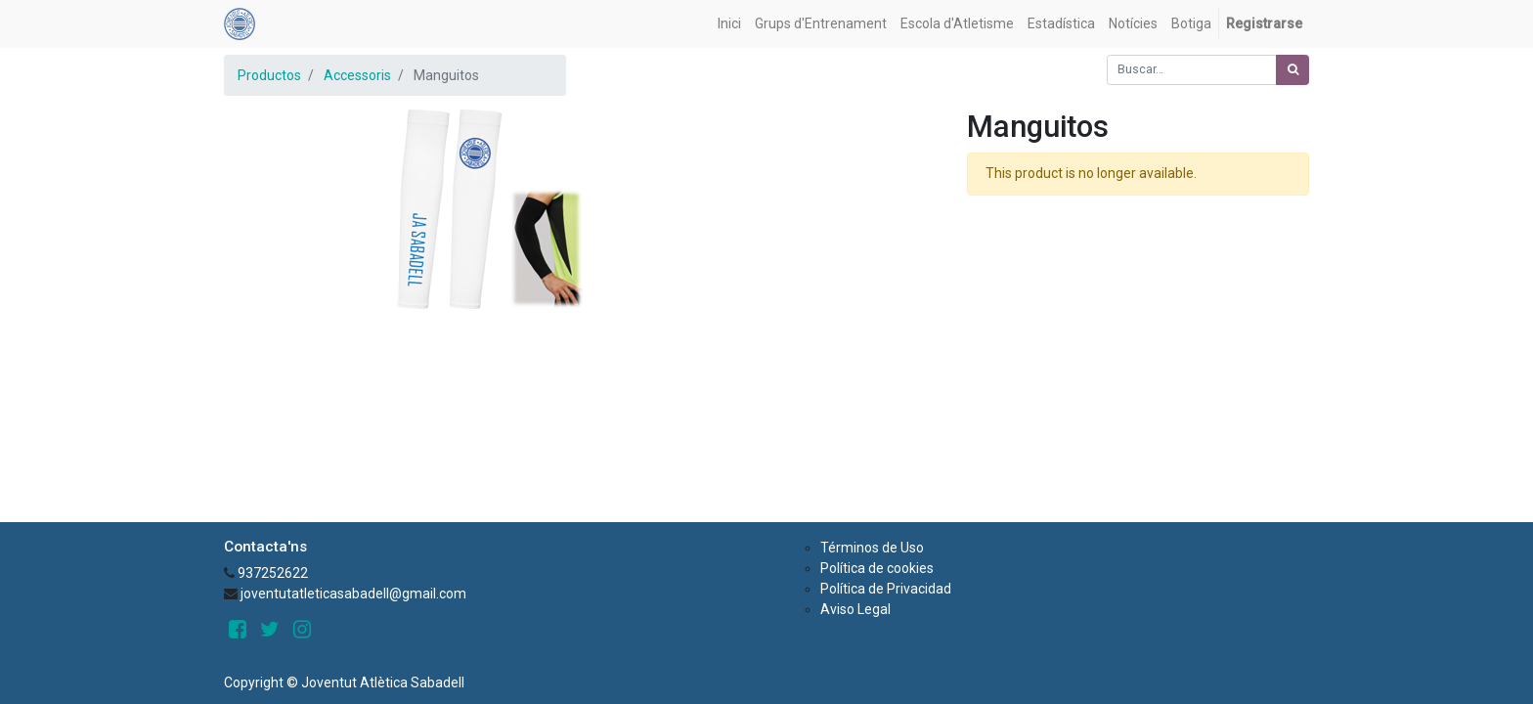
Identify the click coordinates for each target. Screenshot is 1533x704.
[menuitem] (729, 24)
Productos (269, 75)
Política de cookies (877, 568)
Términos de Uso (872, 547)
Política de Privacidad (885, 588)
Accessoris (357, 75)
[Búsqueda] (1292, 70)
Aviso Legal (855, 609)
